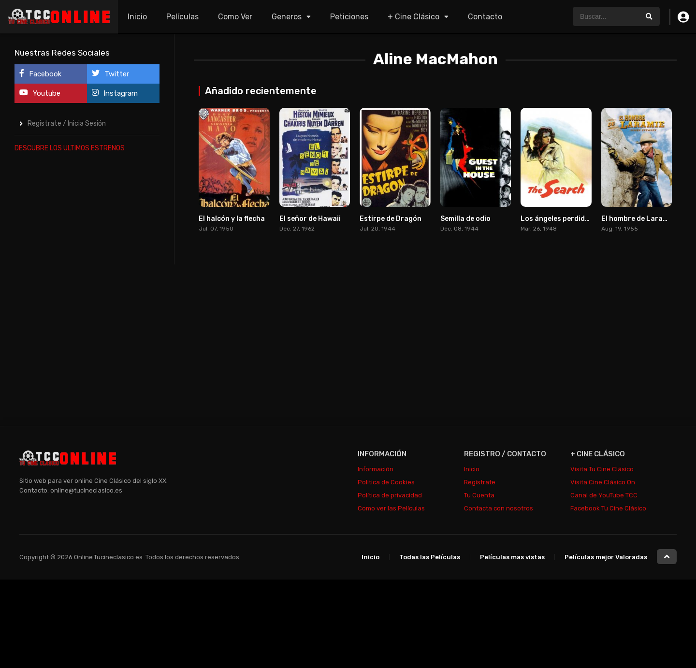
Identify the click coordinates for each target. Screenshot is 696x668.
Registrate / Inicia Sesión (67, 123)
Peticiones (349, 16)
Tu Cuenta (479, 495)
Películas (182, 16)
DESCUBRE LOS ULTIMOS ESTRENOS (69, 148)
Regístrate (479, 482)
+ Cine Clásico (413, 16)
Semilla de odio (465, 219)
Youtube (39, 93)
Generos (287, 16)
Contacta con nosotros (498, 508)
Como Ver (235, 16)
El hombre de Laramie (637, 219)
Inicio (137, 16)
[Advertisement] (87, 306)
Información (375, 469)
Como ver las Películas (391, 508)
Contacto (485, 16)
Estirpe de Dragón (390, 219)
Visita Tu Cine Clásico (602, 469)
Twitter (110, 73)
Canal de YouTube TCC (604, 495)
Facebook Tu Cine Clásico (608, 508)
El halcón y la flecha (232, 219)
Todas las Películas (429, 557)
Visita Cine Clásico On (602, 482)
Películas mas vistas (512, 557)
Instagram (115, 93)
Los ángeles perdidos (557, 219)
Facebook (40, 73)
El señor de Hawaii (310, 219)
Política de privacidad (390, 495)
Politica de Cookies (386, 482)
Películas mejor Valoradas (606, 557)
